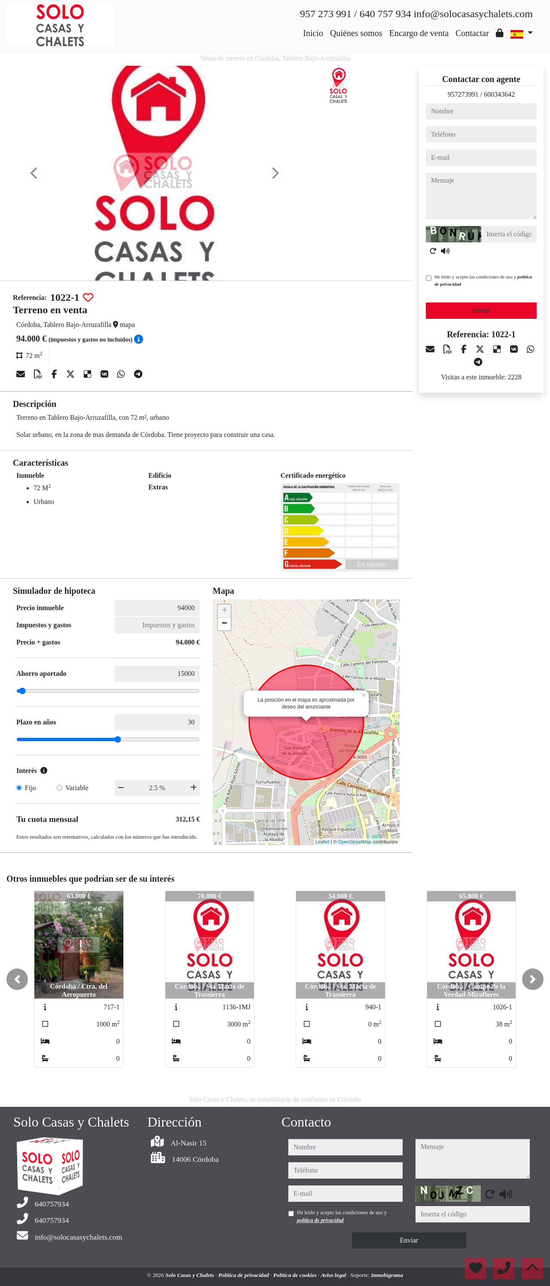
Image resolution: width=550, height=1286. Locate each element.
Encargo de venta (419, 33)
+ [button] (224, 611)
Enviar (481, 310)
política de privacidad (320, 1220)
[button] (17, 979)
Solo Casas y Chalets (190, 1275)
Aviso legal (334, 1275)
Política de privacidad (244, 1275)
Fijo (30, 787)
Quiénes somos (356, 33)
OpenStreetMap (355, 841)
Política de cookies (295, 1275)
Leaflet (322, 841)
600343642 (499, 94)
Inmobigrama (387, 1275)
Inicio (313, 33)
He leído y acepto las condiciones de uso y (483, 280)
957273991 (463, 94)
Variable (76, 787)
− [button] (224, 623)
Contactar (472, 33)
